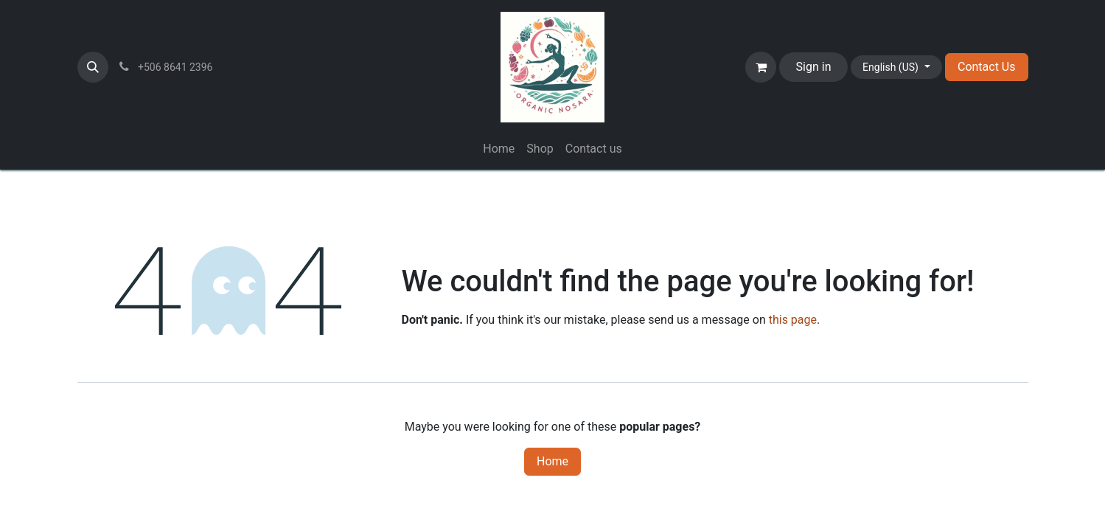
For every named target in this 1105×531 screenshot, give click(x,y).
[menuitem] (498, 149)
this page (793, 320)
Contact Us (987, 67)
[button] (92, 67)
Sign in (814, 67)
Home (552, 461)
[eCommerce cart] (760, 67)
